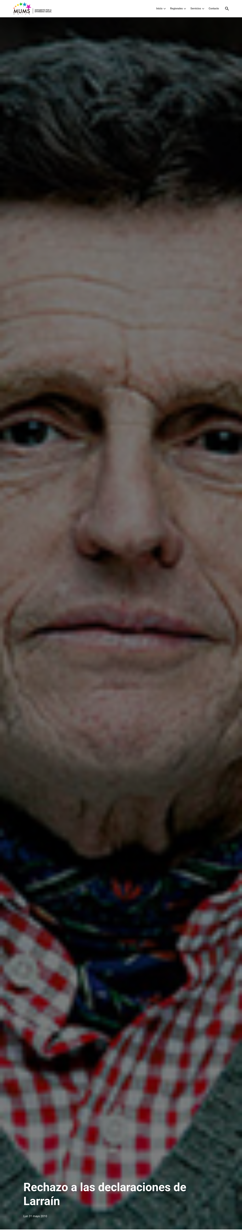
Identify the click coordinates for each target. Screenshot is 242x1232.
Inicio (159, 8)
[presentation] (164, 8)
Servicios (195, 8)
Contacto (214, 8)
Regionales (176, 8)
